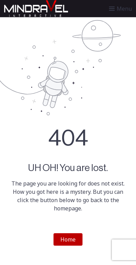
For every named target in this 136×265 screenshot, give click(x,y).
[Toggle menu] (120, 8)
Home (68, 239)
